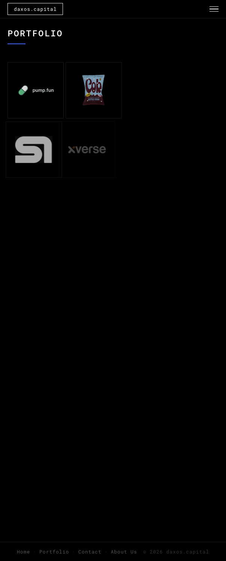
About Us (124, 551)
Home (23, 551)
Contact (90, 551)
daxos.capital (35, 9)
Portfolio (54, 551)
